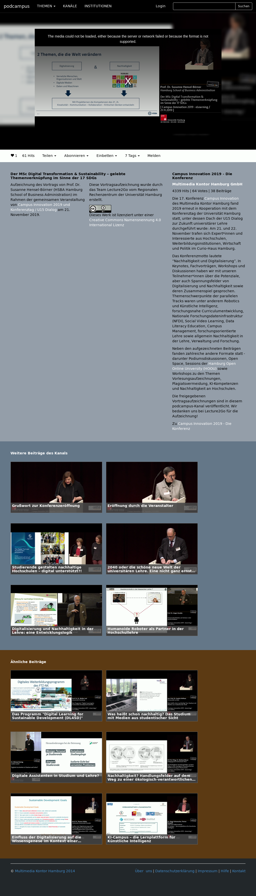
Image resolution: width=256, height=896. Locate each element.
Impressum (208, 871)
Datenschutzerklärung (174, 871)
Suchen (244, 6)
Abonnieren (76, 156)
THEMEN (46, 6)
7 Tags (132, 156)
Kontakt (239, 871)
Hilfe (225, 871)
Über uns (143, 871)
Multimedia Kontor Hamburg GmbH (207, 184)
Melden (154, 156)
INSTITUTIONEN (98, 6)
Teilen (49, 156)
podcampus (17, 6)
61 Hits (28, 156)
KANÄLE (70, 6)
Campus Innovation (221, 198)
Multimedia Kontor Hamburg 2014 (45, 871)
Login (161, 6)
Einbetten (106, 156)
